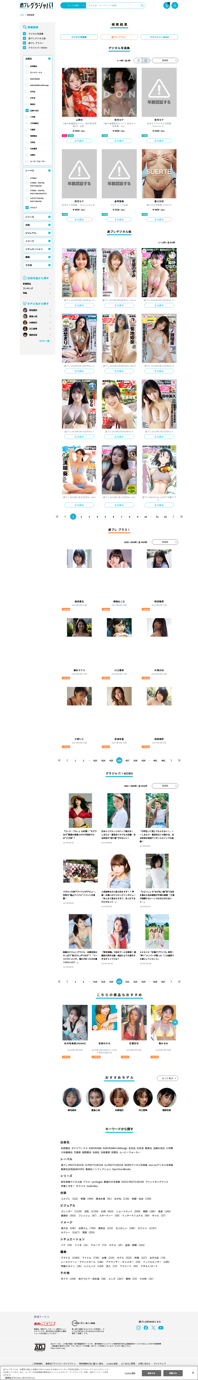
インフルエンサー (156, 1261)
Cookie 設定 (112, 1364)
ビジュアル (30, 232)
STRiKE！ (34, 178)
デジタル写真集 (35, 33)
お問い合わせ (144, 1364)
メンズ (116, 1278)
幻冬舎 (32, 98)
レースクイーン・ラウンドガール (83, 1261)
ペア (67, 1245)
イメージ (29, 241)
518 (95, 981)
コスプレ (70, 1198)
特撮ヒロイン (72, 1266)
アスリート (129, 1266)
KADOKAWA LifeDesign (39, 85)
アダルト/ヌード (148, 1266)
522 (127, 981)
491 (155, 760)
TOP (21, 15)
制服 (87, 1198)
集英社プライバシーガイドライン (61, 1364)
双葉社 (32, 155)
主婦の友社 (34, 110)
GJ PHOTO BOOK (112, 1165)
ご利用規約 (37, 1364)
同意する (173, 1373)
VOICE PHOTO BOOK (132, 1181)
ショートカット (127, 1211)
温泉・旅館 (135, 1245)
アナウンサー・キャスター (123, 1261)
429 (143, 760)
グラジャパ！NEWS (37, 47)
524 (143, 981)
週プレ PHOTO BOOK (72, 1165)
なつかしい (125, 1228)
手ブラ (69, 1278)
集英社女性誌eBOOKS (72, 1169)
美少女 (69, 1228)
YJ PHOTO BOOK (93, 1165)
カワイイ (146, 1228)
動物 (131, 1278)
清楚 (68, 1232)
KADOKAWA (35, 79)
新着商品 (27, 283)
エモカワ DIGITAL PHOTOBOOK (37, 199)
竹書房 (32, 129)
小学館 (32, 117)
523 (135, 981)
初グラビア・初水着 (92, 1278)
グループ (98, 1245)
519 (103, 981)
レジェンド (94, 1266)
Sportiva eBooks (120, 1169)
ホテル (116, 1245)
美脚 (148, 1211)
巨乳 (91, 1211)
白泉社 (32, 142)
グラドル (71, 1257)
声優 (140, 1257)
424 (103, 760)
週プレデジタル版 (37, 38)
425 (111, 760)
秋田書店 (33, 66)
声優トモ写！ (68, 1186)
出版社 (28, 58)
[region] (99, 1373)
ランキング (28, 288)
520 (111, 981)
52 (165, 516)
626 (155, 981)
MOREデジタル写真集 (134, 1165)
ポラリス (80, 1186)
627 (163, 981)
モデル (124, 1257)
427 (127, 760)
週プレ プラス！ (36, 43)
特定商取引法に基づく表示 (91, 1364)
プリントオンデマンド (155, 1181)
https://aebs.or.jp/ (58, 1348)
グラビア (33, 207)
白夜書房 (33, 148)
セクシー (167, 1228)
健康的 (69, 1215)
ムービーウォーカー (37, 161)
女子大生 (156, 1257)
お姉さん (87, 1228)
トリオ (82, 1245)
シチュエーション (34, 249)
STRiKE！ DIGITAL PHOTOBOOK (37, 184)
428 (135, 760)
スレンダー (72, 1211)
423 (95, 760)
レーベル (29, 170)
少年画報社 (34, 123)
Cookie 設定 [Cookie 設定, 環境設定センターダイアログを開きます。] (130, 1373)
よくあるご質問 (128, 1364)
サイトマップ (159, 1364)
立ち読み (79, 140)
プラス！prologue (92, 1181)
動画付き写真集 (111, 1181)
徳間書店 (33, 136)
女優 (108, 1257)
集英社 (32, 104)
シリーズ (29, 216)
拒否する (151, 1373)
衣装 (27, 224)
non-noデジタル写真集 (159, 1165)
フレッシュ (87, 1215)
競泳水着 (103, 1198)
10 (145, 516)
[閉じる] (193, 1372)
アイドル (91, 1257)
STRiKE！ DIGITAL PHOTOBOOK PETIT (38, 192)
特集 (25, 293)
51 (157, 516)
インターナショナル (136, 1215)
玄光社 (32, 91)
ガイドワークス (36, 72)
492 (163, 760)
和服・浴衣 (141, 1198)
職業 (27, 257)
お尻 (107, 1211)
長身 (163, 1211)
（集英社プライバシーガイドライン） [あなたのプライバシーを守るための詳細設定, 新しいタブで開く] (19, 1377)
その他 (28, 265)
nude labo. (92, 1186)
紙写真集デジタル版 (71, 1181)
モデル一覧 (44, 340)
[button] (175, 1022)
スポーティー (109, 1215)
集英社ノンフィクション (98, 1169)
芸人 (112, 1266)
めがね (122, 1198)
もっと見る (167, 1078)
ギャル (158, 1215)
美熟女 (106, 1228)
